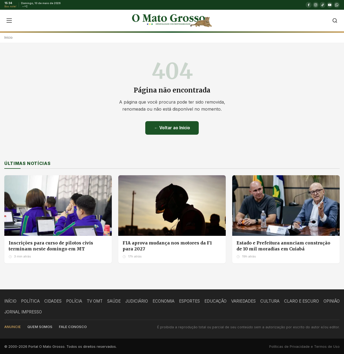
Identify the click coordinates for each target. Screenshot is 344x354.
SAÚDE (114, 301)
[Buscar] (335, 20)
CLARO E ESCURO (301, 301)
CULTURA (269, 301)
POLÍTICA (30, 301)
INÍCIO (10, 301)
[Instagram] (316, 5)
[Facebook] (309, 5)
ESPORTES (189, 301)
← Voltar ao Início (172, 127)
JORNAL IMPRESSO (23, 312)
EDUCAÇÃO (215, 301)
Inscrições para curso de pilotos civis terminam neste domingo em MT (51, 246)
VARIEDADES (243, 301)
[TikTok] (323, 5)
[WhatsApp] (337, 5)
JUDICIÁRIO (136, 301)
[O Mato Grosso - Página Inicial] (172, 20)
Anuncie (12, 327)
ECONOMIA (163, 301)
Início (8, 37)
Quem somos (39, 327)
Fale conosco (73, 327)
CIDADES (53, 301)
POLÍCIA (74, 301)
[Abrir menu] (9, 20)
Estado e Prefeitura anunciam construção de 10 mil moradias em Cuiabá (283, 246)
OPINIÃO (331, 301)
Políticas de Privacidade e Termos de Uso (304, 347)
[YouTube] (330, 5)
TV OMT (95, 301)
